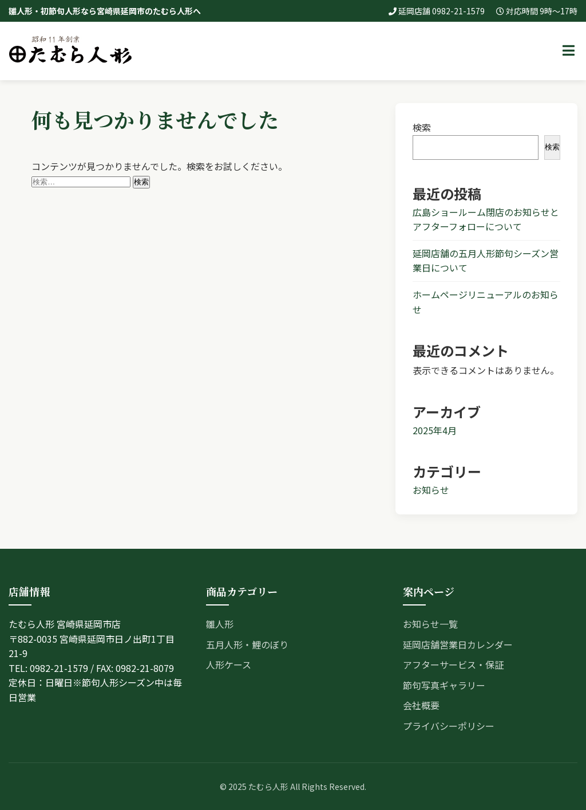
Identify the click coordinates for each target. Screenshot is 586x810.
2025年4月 (435, 430)
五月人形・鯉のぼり (247, 644)
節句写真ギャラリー (444, 685)
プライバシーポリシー (448, 726)
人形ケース (228, 664)
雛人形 (219, 624)
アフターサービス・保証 (453, 664)
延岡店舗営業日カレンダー (458, 644)
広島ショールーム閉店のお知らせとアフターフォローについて (486, 219)
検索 (422, 127)
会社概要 (421, 705)
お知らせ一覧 (430, 624)
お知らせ (431, 490)
